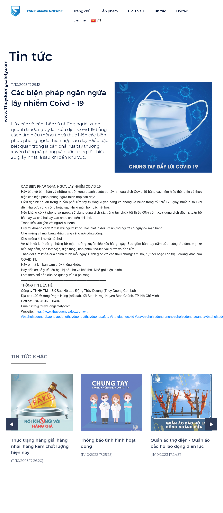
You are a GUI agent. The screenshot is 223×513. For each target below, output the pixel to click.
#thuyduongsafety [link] (96, 316)
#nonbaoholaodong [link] (178, 316)
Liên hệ (79, 20)
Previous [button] (12, 453)
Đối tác (182, 11)
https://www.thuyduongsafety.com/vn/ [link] (61, 311)
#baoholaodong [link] (32, 316)
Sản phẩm (109, 11)
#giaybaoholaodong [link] (149, 316)
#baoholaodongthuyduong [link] (63, 316)
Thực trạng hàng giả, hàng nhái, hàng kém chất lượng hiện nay (40, 475)
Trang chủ (81, 11)
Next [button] (211, 453)
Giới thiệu (136, 11)
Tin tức (160, 11)
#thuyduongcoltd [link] (122, 316)
